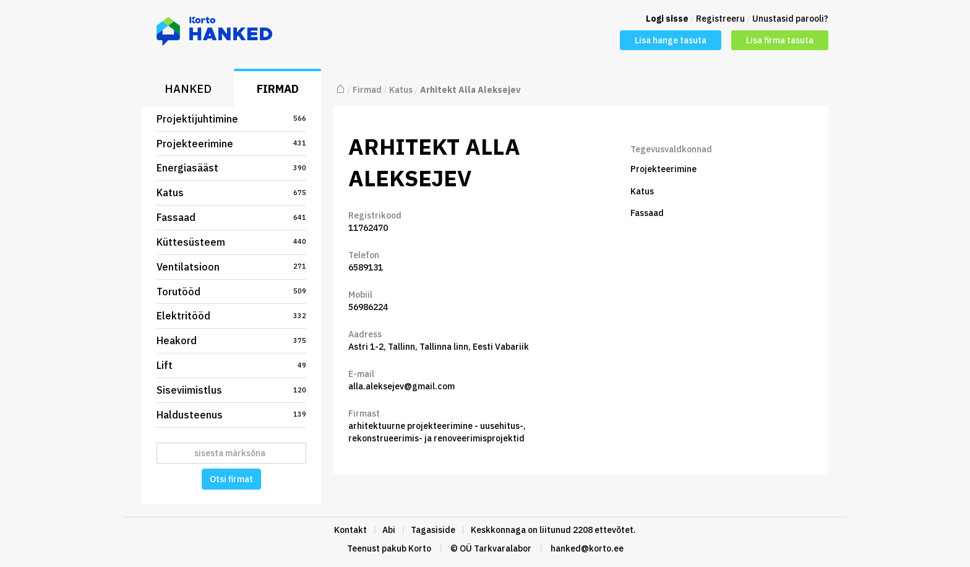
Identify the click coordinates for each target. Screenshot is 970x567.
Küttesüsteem (231, 242)
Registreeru (720, 18)
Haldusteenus (231, 415)
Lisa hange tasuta (670, 40)
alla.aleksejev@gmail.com (401, 386)
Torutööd (231, 291)
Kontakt (350, 529)
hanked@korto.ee (587, 548)
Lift (231, 365)
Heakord (231, 340)
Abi (388, 529)
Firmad (278, 89)
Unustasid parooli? (790, 18)
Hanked (188, 89)
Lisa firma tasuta (779, 40)
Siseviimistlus (231, 390)
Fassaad (231, 217)
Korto (419, 548)
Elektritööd (231, 315)
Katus (231, 192)
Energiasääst (231, 168)
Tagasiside (433, 529)
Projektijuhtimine (231, 119)
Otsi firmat (231, 479)
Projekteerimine (231, 143)
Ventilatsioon (231, 267)
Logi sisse (667, 18)
